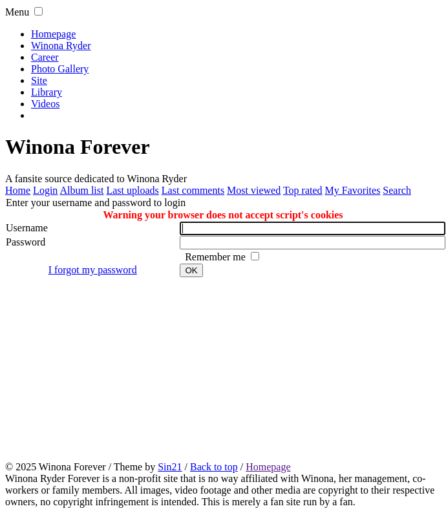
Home (17, 190)
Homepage (53, 33)
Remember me (216, 256)
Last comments (193, 190)
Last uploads (132, 190)
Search (397, 190)
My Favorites (353, 190)
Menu (17, 11)
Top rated (303, 190)
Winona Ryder (60, 45)
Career (45, 57)
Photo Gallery (60, 68)
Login (45, 190)
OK (191, 270)
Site (39, 80)
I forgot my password (92, 269)
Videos (45, 103)
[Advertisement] (225, 368)
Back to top (214, 466)
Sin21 (170, 466)
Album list (81, 190)
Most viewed (254, 190)
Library (46, 92)
